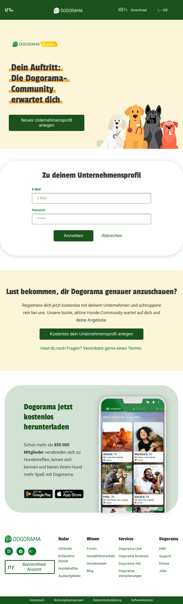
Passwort (38, 210)
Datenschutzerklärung (107, 600)
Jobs (163, 571)
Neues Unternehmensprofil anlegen (46, 123)
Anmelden (73, 235)
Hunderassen (97, 563)
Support (165, 556)
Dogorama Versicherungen (130, 573)
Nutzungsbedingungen (69, 600)
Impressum (37, 600)
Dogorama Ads (130, 563)
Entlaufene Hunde (66, 558)
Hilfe (162, 549)
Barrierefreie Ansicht (27, 567)
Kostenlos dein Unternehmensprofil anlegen (91, 334)
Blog (90, 571)
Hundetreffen (68, 568)
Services (126, 539)
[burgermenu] (9, 10)
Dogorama (168, 539)
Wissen (93, 539)
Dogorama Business (133, 556)
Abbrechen (112, 235)
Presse (164, 563)
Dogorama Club (130, 549)
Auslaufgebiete (69, 576)
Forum (92, 549)
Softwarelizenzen (142, 600)
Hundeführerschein (101, 556)
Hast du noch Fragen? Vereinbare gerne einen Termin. (91, 348)
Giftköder (65, 549)
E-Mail (36, 189)
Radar (63, 539)
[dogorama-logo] (68, 9)
